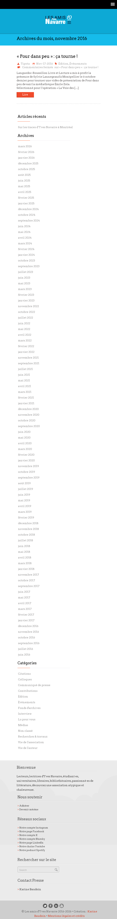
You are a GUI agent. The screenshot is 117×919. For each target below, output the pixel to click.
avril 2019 (24, 506)
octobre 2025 (26, 169)
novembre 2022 (28, 306)
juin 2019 (24, 494)
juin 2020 (24, 432)
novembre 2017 (28, 574)
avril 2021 (24, 386)
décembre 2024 (28, 209)
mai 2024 (24, 232)
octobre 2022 (26, 312)
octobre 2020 (26, 420)
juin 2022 (24, 323)
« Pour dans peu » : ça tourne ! (47, 56)
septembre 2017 (28, 586)
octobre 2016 (26, 637)
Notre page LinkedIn (30, 842)
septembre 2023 (28, 266)
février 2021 (26, 397)
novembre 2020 (28, 414)
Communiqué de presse (34, 685)
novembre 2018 (28, 529)
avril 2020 (25, 443)
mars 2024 (25, 243)
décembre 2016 (28, 626)
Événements (78, 63)
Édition (63, 63)
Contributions (28, 691)
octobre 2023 (26, 260)
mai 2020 (24, 437)
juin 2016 (24, 654)
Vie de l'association (31, 742)
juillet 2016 (25, 649)
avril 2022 (24, 334)
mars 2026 (25, 146)
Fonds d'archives (29, 708)
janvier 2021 (26, 403)
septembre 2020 (29, 426)
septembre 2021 (28, 363)
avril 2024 (25, 237)
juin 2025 (24, 180)
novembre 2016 (28, 631)
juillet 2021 (25, 369)
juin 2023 (24, 277)
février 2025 (26, 197)
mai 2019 (24, 500)
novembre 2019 (28, 466)
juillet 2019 (25, 489)
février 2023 (26, 294)
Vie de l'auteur (28, 748)
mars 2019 (25, 511)
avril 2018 (24, 557)
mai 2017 (24, 597)
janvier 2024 (26, 254)
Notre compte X (28, 835)
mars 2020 (25, 449)
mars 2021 (24, 392)
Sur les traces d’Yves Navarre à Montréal (45, 127)
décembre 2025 (28, 163)
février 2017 (26, 614)
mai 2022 (24, 329)
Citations (24, 673)
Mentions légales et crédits (66, 916)
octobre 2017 (26, 580)
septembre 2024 (29, 220)
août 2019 (24, 483)
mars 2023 (25, 289)
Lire (25, 94)
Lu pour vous (26, 719)
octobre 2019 (26, 472)
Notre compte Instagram (33, 827)
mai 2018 (24, 551)
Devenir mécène (28, 809)
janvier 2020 (26, 460)
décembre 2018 (28, 523)
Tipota (25, 63)
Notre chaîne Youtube (31, 846)
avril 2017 (24, 603)
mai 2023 (24, 283)
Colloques (25, 679)
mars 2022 (25, 340)
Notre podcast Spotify (31, 850)
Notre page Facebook (31, 831)
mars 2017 (25, 609)
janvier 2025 (26, 203)
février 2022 (26, 346)
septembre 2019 (28, 477)
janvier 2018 (26, 569)
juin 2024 (24, 226)
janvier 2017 (26, 620)
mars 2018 (25, 563)
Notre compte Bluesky (31, 839)
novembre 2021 (28, 357)
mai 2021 (24, 380)
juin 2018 (24, 546)
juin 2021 (24, 374)
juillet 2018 (25, 540)
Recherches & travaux (33, 736)
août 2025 (24, 175)
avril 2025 (24, 192)
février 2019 (26, 517)
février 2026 (26, 152)
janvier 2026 (26, 157)
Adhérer (23, 805)
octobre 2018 (26, 534)
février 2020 (26, 454)
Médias (23, 725)
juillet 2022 (25, 317)
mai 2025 (24, 186)
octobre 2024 (26, 214)
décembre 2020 (28, 409)
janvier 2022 (26, 352)
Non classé (25, 730)
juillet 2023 (25, 272)
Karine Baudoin (29, 889)
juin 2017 (24, 591)
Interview (25, 713)
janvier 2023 (26, 300)
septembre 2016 (28, 643)
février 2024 (26, 249)
